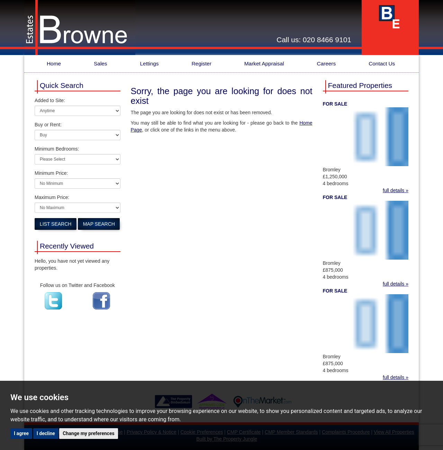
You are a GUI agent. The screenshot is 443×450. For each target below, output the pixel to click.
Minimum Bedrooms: (57, 149)
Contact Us (382, 63)
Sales (100, 63)
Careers (326, 63)
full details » (395, 190)
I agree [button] (21, 433)
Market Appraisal (264, 63)
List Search (56, 224)
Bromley (332, 169)
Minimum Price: (51, 173)
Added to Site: (50, 100)
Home (54, 63)
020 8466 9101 (327, 40)
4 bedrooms (336, 183)
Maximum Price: (52, 197)
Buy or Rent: (48, 124)
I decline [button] (46, 433)
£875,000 (333, 270)
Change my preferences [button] (88, 433)
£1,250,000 (335, 176)
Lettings (149, 63)
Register (201, 63)
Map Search (99, 224)
